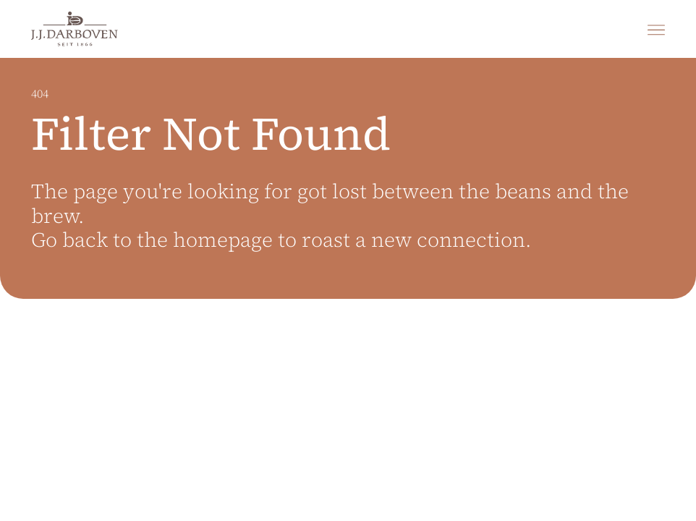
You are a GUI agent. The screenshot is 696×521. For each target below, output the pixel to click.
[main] (348, 289)
